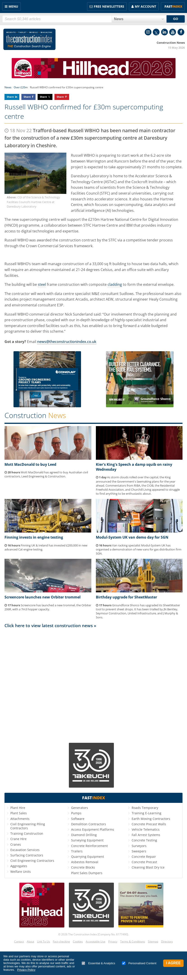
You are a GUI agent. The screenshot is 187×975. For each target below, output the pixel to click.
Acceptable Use (95, 941)
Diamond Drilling (84, 835)
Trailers (77, 851)
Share (10, 96)
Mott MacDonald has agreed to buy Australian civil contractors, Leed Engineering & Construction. (46, 474)
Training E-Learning (146, 813)
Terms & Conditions (132, 941)
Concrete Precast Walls (149, 824)
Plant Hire (17, 808)
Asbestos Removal (84, 862)
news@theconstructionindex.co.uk (66, 341)
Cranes (15, 844)
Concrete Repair (144, 856)
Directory (167, 941)
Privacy (112, 941)
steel (42, 284)
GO (175, 19)
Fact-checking (61, 941)
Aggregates (18, 866)
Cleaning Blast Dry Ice (148, 867)
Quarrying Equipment (87, 856)
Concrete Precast (144, 862)
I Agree (173, 963)
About (30, 941)
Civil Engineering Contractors (32, 860)
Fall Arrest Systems (146, 835)
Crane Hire (18, 839)
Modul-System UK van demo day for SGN (132, 537)
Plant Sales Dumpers (86, 873)
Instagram (148, 32)
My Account (145, 6)
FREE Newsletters (109, 6)
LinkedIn (164, 32)
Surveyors (139, 846)
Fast (173, 6)
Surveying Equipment (87, 840)
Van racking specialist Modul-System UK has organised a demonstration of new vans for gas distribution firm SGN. (138, 549)
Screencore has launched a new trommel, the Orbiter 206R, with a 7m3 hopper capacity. (48, 607)
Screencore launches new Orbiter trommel (43, 597)
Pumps (76, 813)
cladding (115, 284)
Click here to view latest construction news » (50, 625)
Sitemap (153, 941)
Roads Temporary (145, 808)
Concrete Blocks (83, 867)
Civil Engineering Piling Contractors (27, 826)
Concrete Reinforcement (89, 846)
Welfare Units (20, 871)
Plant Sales (18, 813)
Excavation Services (25, 850)
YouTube (172, 32)
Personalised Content (139, 963)
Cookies (78, 941)
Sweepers (139, 851)
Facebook (181, 32)
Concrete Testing (144, 840)
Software (77, 819)
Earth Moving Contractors (151, 819)
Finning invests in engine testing (34, 537)
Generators (79, 808)
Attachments (19, 819)
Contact (19, 941)
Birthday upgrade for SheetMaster (126, 597)
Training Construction (26, 833)
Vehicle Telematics (146, 829)
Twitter (156, 32)
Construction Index (29, 39)
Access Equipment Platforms (92, 829)
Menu (13, 6)
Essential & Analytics (98, 963)
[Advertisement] (93, 685)
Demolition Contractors (88, 824)
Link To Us (43, 941)
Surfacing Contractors (26, 855)
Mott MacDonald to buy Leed (30, 464)
